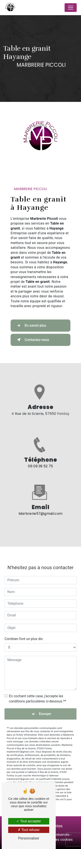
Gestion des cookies (56, 840)
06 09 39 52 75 (40, 469)
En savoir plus (30, 325)
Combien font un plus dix (24, 635)
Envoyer (45, 710)
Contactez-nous (32, 340)
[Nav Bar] (71, 7)
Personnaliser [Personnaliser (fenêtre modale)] (28, 838)
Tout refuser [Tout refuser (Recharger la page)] (29, 830)
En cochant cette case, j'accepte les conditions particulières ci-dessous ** (37, 695)
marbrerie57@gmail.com (41, 510)
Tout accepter (28, 821)
